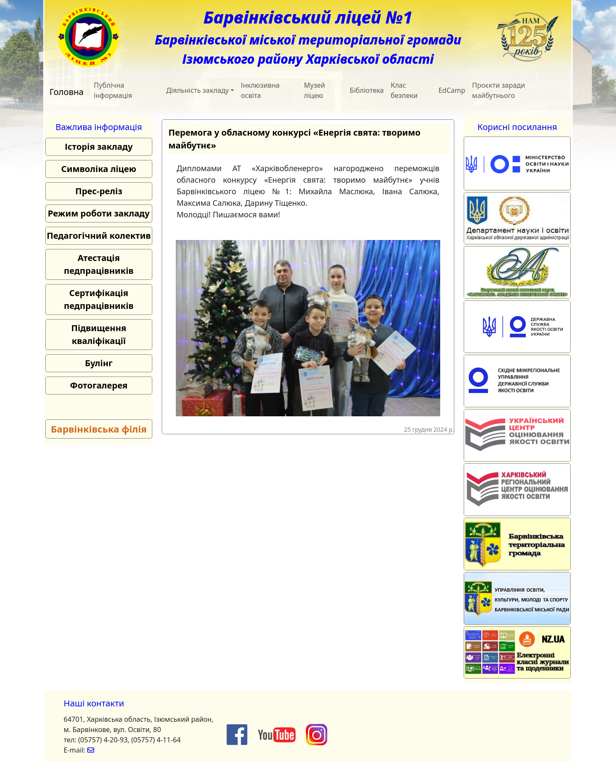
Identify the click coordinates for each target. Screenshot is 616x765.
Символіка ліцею (98, 169)
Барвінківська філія (99, 428)
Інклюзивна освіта (260, 90)
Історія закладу (99, 146)
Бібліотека (367, 90)
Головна (67, 92)
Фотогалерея (98, 385)
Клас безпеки (404, 90)
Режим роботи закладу (99, 213)
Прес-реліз (98, 191)
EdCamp (451, 90)
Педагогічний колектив (99, 235)
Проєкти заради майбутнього (498, 90)
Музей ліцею (314, 90)
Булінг (99, 363)
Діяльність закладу (197, 90)
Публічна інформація (113, 90)
